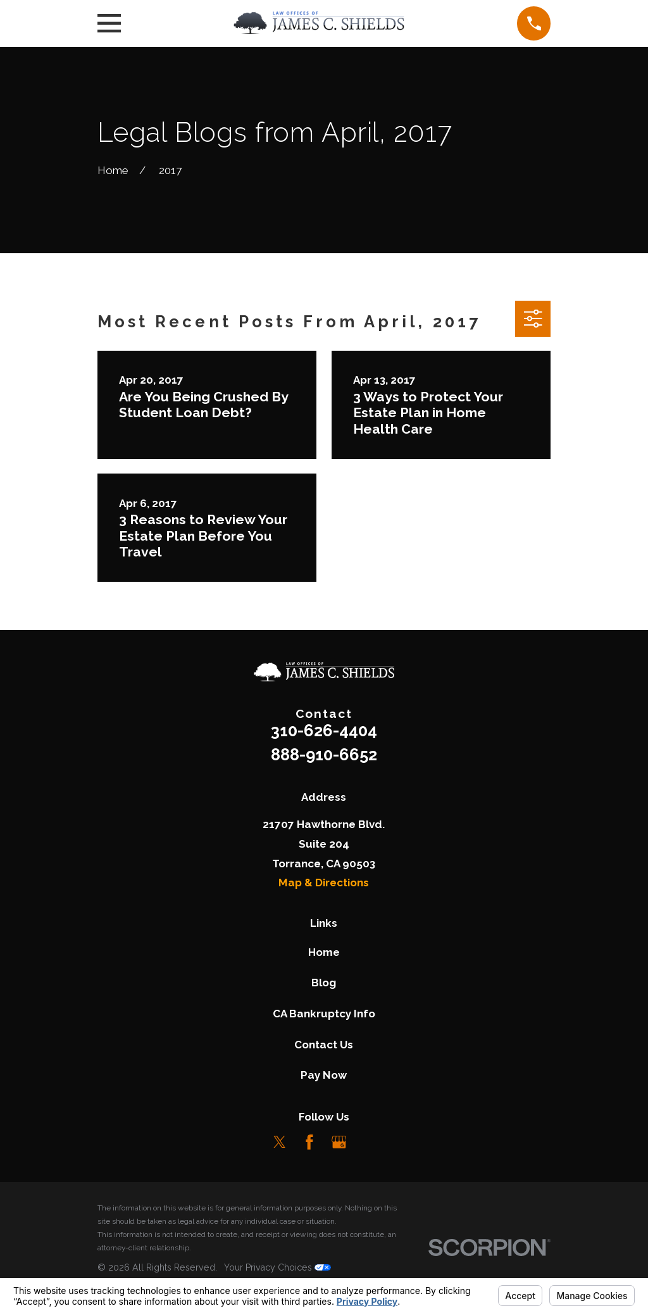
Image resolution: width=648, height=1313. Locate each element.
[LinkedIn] (368, 1142)
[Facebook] (309, 1142)
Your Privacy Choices (277, 1267)
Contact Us (323, 1044)
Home (324, 952)
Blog (323, 982)
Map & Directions (323, 882)
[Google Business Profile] (339, 1142)
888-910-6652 (324, 754)
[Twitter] (279, 1142)
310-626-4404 (324, 730)
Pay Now (324, 1075)
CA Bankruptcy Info (324, 1013)
